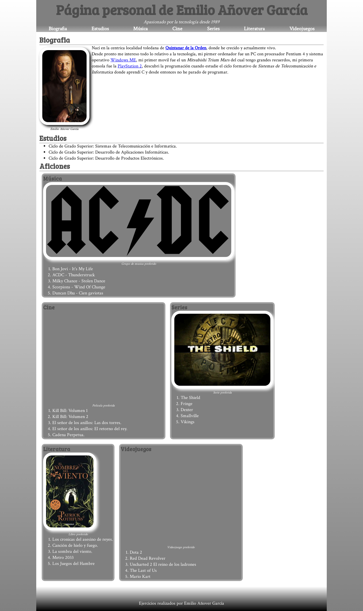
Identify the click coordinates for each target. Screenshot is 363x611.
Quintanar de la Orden (185, 48)
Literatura (254, 28)
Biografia (58, 28)
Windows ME (123, 60)
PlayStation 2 (130, 66)
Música (140, 28)
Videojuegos (301, 28)
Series (213, 28)
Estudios (100, 28)
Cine (177, 28)
